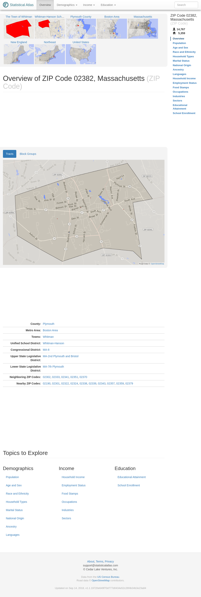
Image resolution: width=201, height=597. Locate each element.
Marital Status (14, 510)
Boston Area (50, 330)
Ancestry (11, 526)
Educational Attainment (132, 477)
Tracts (9, 153)
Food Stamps (70, 493)
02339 (92, 383)
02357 (111, 383)
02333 (56, 377)
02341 (65, 377)
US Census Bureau (108, 576)
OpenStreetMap (101, 580)
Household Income (73, 477)
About (90, 561)
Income (89, 4)
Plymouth (48, 323)
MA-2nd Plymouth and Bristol (60, 356)
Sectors (66, 518)
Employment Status (73, 485)
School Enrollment (129, 485)
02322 (65, 383)
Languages (12, 534)
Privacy (109, 561)
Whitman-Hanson (53, 343)
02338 (83, 383)
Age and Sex (14, 485)
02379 (129, 383)
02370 (83, 377)
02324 (74, 383)
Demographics (67, 4)
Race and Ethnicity (17, 493)
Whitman (48, 336)
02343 (102, 383)
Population (12, 477)
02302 (46, 377)
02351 (74, 377)
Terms (99, 561)
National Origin (15, 518)
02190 (46, 383)
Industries (68, 510)
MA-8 (46, 349)
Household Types (16, 501)
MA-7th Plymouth (53, 366)
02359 (120, 383)
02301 (56, 383)
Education (108, 4)
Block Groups (28, 153)
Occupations (69, 501)
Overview (45, 4)
